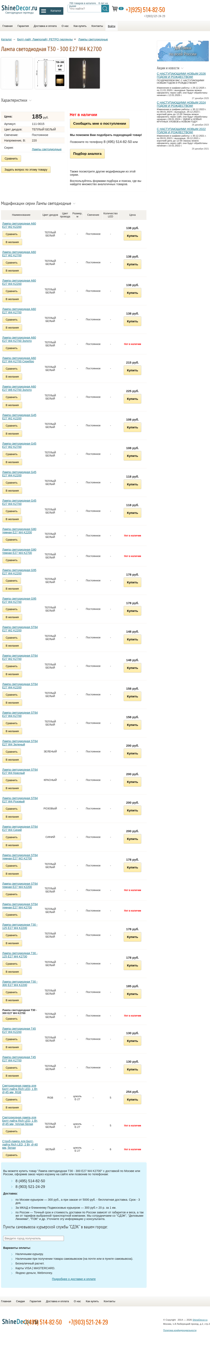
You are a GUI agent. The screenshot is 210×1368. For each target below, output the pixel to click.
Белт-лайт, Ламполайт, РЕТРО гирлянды (46, 41)
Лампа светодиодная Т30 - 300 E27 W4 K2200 (22, 989)
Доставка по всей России (183, 53)
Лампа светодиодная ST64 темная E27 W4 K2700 (22, 911)
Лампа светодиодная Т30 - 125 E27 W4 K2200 (22, 932)
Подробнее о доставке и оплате (75, 1284)
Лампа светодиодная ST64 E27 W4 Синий (22, 834)
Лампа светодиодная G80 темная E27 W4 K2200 (21, 536)
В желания (14, 247)
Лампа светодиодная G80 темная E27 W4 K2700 (21, 557)
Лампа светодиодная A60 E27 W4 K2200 (21, 288)
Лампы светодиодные (94, 41)
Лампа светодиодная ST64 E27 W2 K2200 (22, 634)
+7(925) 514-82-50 (161, 10)
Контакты (97, 25)
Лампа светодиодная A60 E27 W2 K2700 (21, 259)
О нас (65, 25)
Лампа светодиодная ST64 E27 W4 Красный (22, 777)
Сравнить (12, 160)
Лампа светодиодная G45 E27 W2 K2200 (21, 422)
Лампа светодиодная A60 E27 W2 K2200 (21, 231)
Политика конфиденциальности (179, 1340)
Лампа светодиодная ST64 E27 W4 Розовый (22, 805)
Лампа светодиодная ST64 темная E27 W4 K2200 (22, 891)
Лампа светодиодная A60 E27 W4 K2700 (21, 316)
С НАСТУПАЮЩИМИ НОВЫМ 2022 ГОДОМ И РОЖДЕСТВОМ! (181, 135)
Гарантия (23, 25)
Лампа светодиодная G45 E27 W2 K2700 (21, 451)
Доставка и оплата (45, 25)
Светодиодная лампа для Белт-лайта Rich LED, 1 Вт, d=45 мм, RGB (22, 1095)
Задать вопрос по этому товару (27, 170)
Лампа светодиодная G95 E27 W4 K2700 (21, 606)
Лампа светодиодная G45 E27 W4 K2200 (21, 479)
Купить (133, 241)
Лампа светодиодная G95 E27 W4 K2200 (21, 577)
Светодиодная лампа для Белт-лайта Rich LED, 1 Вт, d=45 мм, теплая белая (22, 1126)
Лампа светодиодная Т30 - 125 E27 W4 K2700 (22, 960)
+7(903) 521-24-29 (113, 1332)
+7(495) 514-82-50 (67, 1332)
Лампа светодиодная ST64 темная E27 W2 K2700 (22, 862)
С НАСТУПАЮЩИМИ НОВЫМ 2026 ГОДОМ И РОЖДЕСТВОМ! (181, 77)
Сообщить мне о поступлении (104, 126)
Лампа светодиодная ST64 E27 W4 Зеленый (22, 748)
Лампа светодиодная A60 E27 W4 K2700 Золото (21, 345)
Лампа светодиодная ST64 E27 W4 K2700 (22, 720)
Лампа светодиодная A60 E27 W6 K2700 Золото (21, 394)
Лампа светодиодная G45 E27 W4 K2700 (21, 508)
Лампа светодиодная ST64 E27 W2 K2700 (22, 663)
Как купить (80, 25)
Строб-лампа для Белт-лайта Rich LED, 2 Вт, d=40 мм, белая (22, 1150)
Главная (7, 25)
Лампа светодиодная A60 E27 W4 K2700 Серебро (21, 365)
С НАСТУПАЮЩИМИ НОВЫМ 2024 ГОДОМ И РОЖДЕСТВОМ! (181, 106)
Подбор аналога (92, 160)
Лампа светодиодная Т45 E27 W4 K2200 (21, 1036)
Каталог (7, 41)
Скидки (20, 1311)
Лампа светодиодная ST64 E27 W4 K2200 (22, 691)
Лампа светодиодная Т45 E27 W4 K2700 (21, 1064)
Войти (111, 26)
